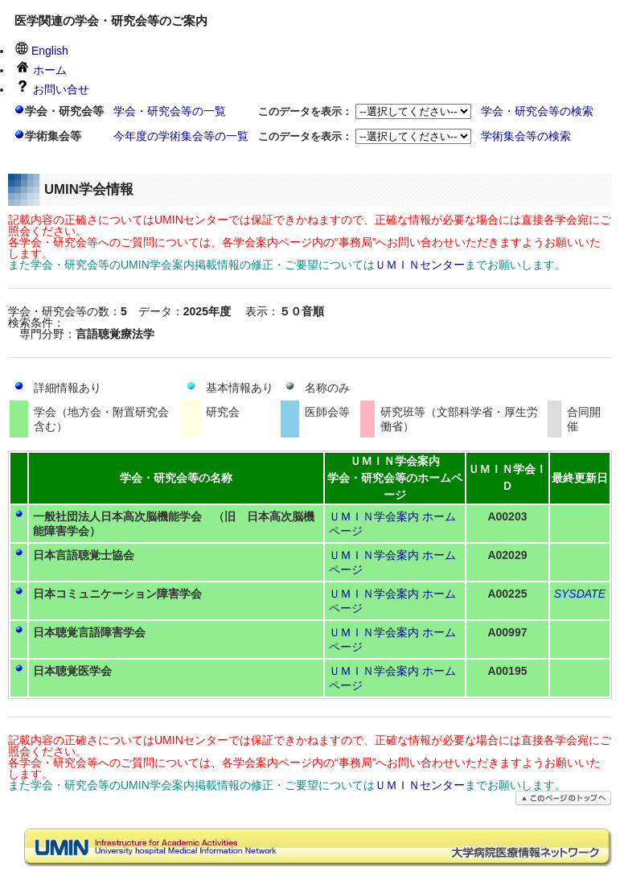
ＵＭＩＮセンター (420, 264)
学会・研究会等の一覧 (169, 111)
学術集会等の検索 (526, 136)
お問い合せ (52, 89)
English (41, 50)
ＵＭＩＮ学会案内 (374, 516)
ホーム (41, 70)
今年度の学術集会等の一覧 (180, 136)
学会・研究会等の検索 (537, 111)
